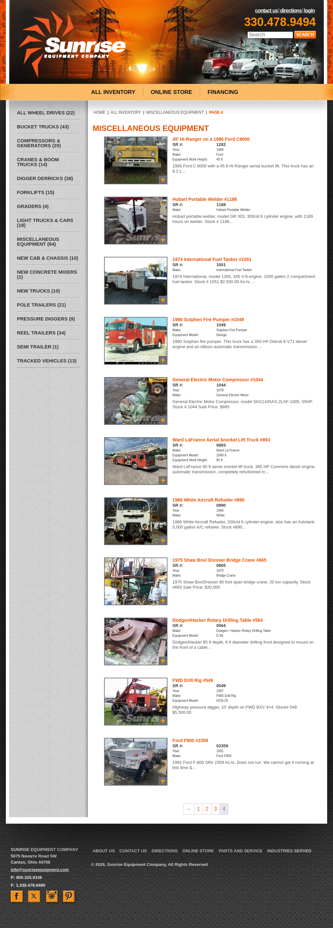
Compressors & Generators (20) (39, 143)
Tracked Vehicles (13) (46, 360)
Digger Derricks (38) (45, 178)
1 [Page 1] (198, 809)
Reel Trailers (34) (41, 332)
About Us (104, 851)
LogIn (309, 10)
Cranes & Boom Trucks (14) (38, 162)
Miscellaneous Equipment (175, 112)
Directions (290, 10)
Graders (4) (33, 206)
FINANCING (222, 92)
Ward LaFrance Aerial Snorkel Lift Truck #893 (221, 439)
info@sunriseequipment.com (40, 869)
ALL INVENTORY (113, 92)
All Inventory (126, 112)
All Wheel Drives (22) (46, 112)
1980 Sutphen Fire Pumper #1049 (208, 319)
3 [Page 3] (215, 809)
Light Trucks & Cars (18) (45, 222)
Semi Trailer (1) (38, 346)
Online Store (198, 851)
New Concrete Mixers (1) (47, 274)
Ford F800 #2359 (190, 740)
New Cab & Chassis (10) (47, 258)
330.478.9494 (280, 22)
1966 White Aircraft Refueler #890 (208, 500)
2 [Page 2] (207, 809)
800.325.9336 (29, 877)
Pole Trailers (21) (41, 304)
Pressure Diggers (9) (46, 318)
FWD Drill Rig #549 (192, 680)
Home (99, 112)
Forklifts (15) (35, 192)
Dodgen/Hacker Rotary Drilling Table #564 (217, 620)
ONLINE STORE (171, 92)
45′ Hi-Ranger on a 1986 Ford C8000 (211, 139)
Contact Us (266, 10)
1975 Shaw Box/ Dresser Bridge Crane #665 (219, 560)
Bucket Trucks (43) (43, 126)
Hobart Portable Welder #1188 (204, 199)
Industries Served (289, 851)
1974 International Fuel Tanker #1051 (211, 259)
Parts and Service (240, 851)
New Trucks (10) (38, 291)
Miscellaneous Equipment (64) (38, 241)
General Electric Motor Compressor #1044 (217, 379)
